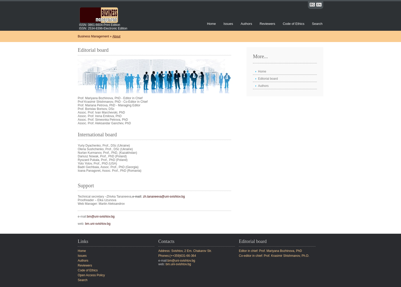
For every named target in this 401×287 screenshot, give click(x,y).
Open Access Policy (91, 275)
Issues (228, 24)
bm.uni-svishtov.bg (97, 223)
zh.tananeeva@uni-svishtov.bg (164, 196)
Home (211, 24)
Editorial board (268, 78)
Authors (246, 24)
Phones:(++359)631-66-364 (177, 256)
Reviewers (268, 24)
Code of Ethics (294, 24)
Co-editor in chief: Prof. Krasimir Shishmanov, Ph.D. (274, 256)
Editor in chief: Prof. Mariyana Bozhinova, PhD (270, 251)
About (116, 36)
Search (317, 24)
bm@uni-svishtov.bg (101, 216)
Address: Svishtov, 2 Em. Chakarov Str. (185, 251)
